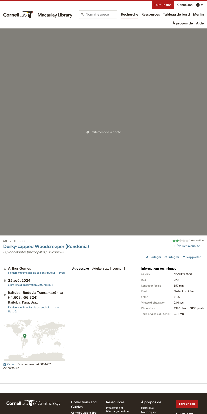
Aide (200, 23)
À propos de (183, 23)
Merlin (198, 14)
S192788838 (30, 285)
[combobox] (101, 15)
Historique (147, 408)
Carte (8, 364)
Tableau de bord (176, 14)
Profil (62, 272)
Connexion (185, 4)
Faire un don (163, 4)
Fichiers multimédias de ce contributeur (31, 272)
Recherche (129, 14)
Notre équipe (149, 412)
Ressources (151, 14)
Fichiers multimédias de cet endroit (29, 307)
